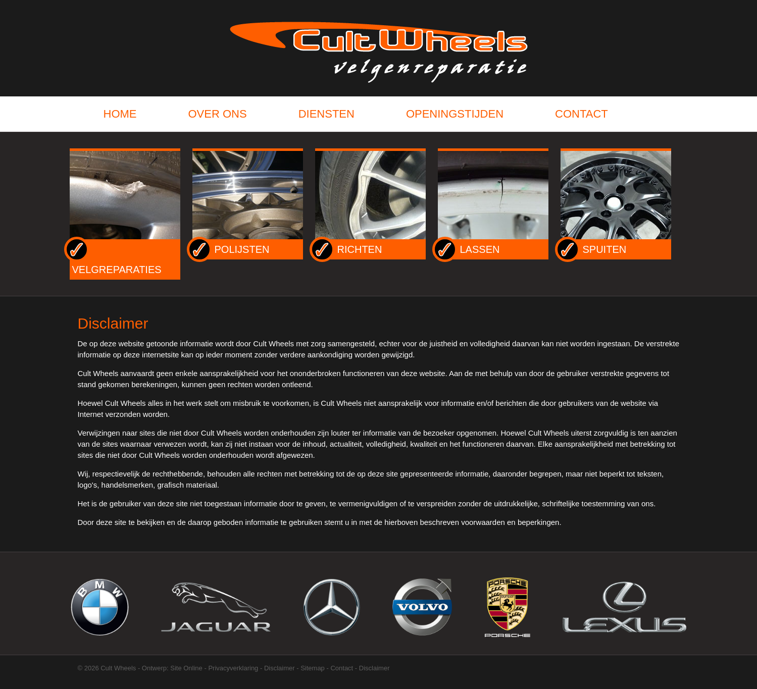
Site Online (186, 668)
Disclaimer (279, 668)
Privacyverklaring (233, 668)
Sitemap (312, 668)
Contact (341, 668)
